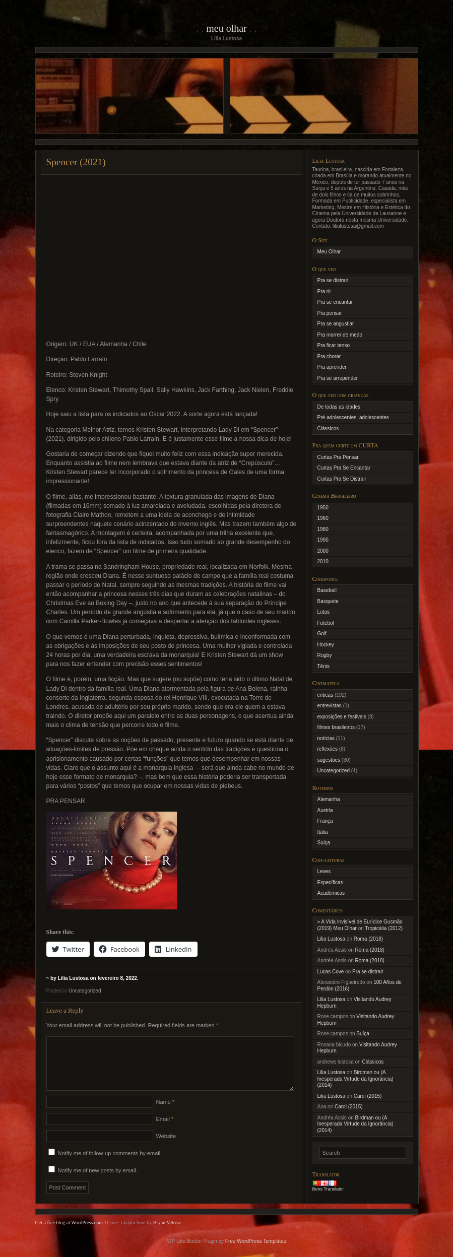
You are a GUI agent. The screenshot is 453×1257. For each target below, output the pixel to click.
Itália (322, 832)
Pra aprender (332, 367)
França (325, 821)
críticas (325, 695)
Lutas (323, 612)
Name (165, 1114)
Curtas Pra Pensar (338, 457)
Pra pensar (329, 313)
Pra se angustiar (335, 323)
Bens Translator (328, 1189)
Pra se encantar (335, 302)
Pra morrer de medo (339, 335)
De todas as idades (339, 407)
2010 (323, 561)
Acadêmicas (331, 893)
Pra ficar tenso (333, 345)
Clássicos (328, 428)
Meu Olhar (226, 28)
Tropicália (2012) (384, 928)
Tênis (323, 666)
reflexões (327, 749)
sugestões (329, 760)
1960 (323, 518)
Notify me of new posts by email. (98, 1182)
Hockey (325, 644)
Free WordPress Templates (255, 1253)
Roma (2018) (368, 939)
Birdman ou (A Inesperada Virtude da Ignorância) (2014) (355, 1079)
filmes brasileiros (336, 727)
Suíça (324, 842)
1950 (323, 507)
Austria (325, 810)
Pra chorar (329, 356)
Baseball (327, 590)
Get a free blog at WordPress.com (69, 1234)
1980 (323, 529)
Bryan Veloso (166, 1234)
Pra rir (324, 291)
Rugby (324, 655)
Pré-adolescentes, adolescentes (353, 417)
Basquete (328, 601)
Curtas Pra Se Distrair (341, 479)
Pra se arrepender (337, 378)
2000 (323, 551)
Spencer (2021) (76, 162)
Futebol (325, 623)
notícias (326, 738)
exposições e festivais (341, 716)
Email (165, 1131)
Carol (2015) (368, 1096)
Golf (322, 633)
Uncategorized (85, 991)
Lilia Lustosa (331, 939)
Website (166, 1148)
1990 (323, 540)
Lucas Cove (330, 971)
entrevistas (329, 705)
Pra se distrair (333, 280)
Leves (324, 871)
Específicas (330, 882)
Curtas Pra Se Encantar (344, 468)
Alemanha (328, 799)
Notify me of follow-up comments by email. (110, 1165)
